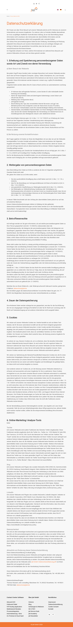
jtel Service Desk (33, 611)
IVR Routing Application (14, 607)
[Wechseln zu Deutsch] (60, 9)
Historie (31, 602)
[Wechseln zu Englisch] (57, 9)
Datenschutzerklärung (55, 604)
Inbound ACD (11, 602)
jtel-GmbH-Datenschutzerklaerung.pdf (43, 562)
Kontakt (50, 609)
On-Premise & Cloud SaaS (15, 616)
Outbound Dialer (12, 604)
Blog (29, 604)
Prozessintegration (13, 611)
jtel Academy (32, 613)
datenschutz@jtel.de (20, 288)
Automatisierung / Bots (14, 613)
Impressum (52, 602)
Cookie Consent (53, 607)
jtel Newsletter (33, 616)
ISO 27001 (31, 609)
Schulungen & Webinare (36, 607)
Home (8, 16)
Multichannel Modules (14, 609)
